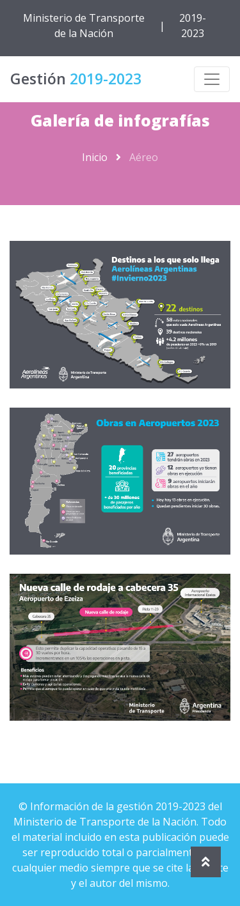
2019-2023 (192, 25)
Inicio (95, 157)
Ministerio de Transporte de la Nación (84, 25)
